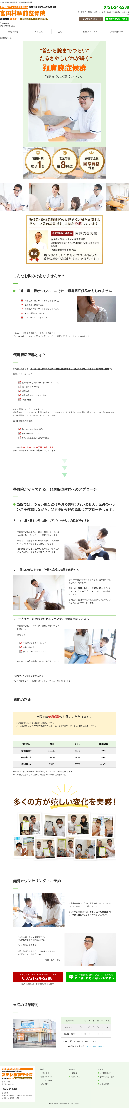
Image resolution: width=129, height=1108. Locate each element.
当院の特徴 (13, 32)
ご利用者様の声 (116, 32)
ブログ (102, 1080)
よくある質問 (104, 1084)
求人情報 (44, 1084)
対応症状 (39, 32)
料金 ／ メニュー (90, 32)
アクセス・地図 (46, 1080)
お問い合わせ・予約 (107, 1077)
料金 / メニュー (76, 1077)
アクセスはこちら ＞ (95, 1046)
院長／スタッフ (64, 32)
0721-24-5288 (10, 1088)
